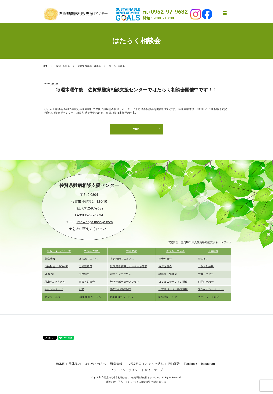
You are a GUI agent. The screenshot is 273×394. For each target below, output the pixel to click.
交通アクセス (206, 273)
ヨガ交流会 (165, 266)
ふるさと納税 (206, 266)
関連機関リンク (167, 296)
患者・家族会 (87, 281)
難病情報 (50, 258)
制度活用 (84, 273)
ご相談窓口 (85, 266)
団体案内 (213, 251)
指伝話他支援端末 (120, 289)
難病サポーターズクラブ (124, 281)
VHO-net (49, 273)
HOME (45, 66)
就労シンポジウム (120, 273)
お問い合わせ (206, 281)
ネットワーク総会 (208, 296)
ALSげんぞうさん (55, 281)
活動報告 (174, 364)
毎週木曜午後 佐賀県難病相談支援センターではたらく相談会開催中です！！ (136, 89)
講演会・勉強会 (167, 273)
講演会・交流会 (175, 251)
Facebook (190, 364)
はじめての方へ (88, 258)
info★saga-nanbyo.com (95, 222)
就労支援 (131, 251)
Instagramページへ (121, 296)
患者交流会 (165, 258)
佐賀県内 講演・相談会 (89, 66)
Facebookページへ (90, 296)
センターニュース (55, 296)
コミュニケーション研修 (173, 281)
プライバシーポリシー (211, 289)
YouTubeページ (54, 289)
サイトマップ (154, 370)
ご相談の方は (92, 251)
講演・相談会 (63, 66)
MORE (136, 129)
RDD (81, 289)
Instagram (208, 364)
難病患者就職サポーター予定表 (128, 266)
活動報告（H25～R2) (57, 266)
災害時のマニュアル (122, 258)
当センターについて (59, 251)
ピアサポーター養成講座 (173, 289)
